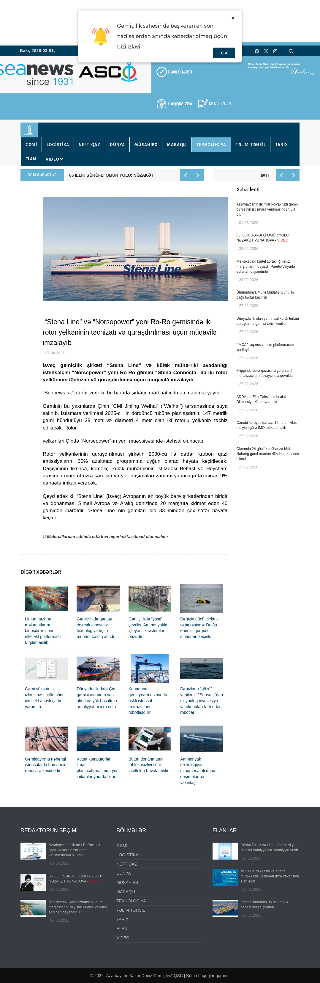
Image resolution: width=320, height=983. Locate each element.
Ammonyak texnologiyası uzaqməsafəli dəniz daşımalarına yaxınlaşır (198, 771)
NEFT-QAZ (89, 144)
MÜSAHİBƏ (146, 144)
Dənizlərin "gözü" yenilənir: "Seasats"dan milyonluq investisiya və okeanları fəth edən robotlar (201, 700)
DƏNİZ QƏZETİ (181, 72)
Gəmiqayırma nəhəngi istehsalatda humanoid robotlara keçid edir (45, 765)
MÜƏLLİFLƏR (220, 104)
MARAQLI (177, 144)
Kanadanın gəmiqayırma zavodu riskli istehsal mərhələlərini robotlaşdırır (148, 700)
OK (224, 53)
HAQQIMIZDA (180, 104)
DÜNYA (117, 144)
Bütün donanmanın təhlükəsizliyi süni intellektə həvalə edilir (149, 765)
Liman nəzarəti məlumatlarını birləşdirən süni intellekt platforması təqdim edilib (43, 631)
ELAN (31, 159)
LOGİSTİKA (58, 144)
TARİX (281, 144)
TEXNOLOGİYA (211, 144)
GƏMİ (31, 144)
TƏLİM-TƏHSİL (251, 144)
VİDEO (52, 159)
